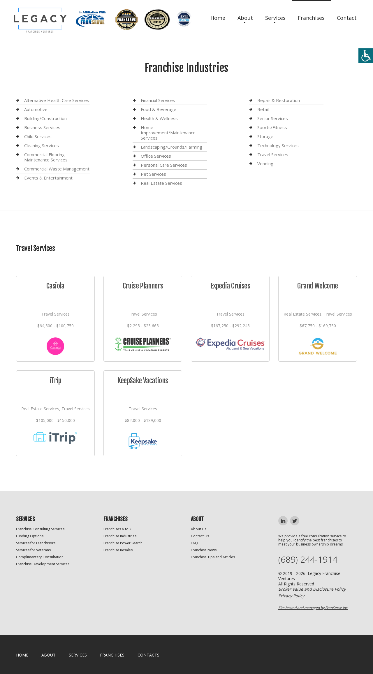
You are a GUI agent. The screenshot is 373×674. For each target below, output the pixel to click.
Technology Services (278, 145)
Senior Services (272, 118)
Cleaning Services (41, 145)
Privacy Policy (291, 596)
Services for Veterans (33, 550)
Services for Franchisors (35, 543)
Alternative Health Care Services (56, 100)
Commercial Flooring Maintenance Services (46, 157)
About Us (198, 529)
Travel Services (272, 154)
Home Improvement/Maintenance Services (168, 132)
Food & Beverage (158, 109)
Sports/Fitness (272, 127)
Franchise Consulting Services (40, 529)
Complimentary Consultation (40, 557)
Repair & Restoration (278, 100)
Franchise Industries (119, 536)
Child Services (38, 136)
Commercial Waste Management (56, 169)
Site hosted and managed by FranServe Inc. (313, 607)
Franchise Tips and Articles (213, 557)
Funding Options (29, 536)
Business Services (42, 127)
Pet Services (153, 174)
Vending (265, 163)
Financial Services (158, 100)
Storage (265, 136)
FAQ (194, 543)
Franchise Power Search (122, 543)
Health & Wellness (159, 118)
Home (217, 17)
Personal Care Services (164, 165)
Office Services (156, 156)
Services (275, 17)
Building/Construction (45, 118)
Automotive (35, 109)
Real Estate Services (161, 183)
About (245, 17)
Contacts (148, 655)
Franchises (311, 17)
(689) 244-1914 (307, 559)
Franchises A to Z (117, 529)
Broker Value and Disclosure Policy (312, 589)
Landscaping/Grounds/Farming (171, 147)
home (22, 655)
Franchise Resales (118, 550)
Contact (347, 17)
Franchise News (204, 550)
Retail (263, 109)
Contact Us (200, 536)
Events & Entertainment (48, 178)
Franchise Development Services (42, 564)
